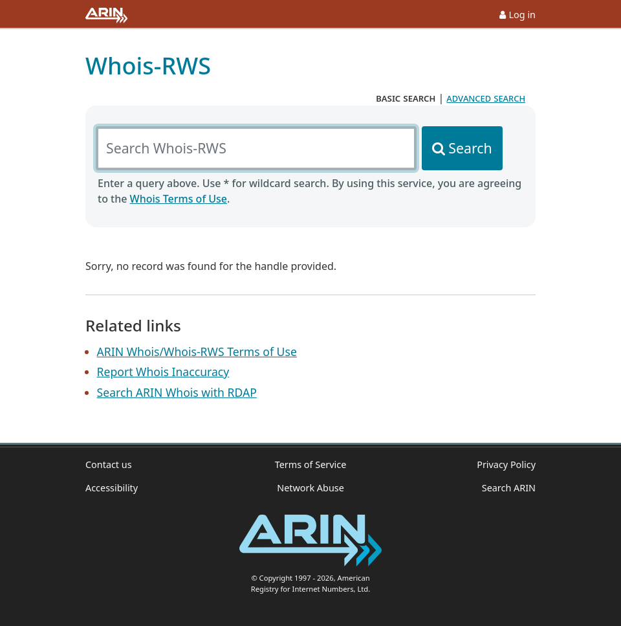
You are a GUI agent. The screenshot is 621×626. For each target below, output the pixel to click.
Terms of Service (311, 464)
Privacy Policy (506, 464)
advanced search (485, 98)
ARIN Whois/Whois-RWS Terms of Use (197, 351)
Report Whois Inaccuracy (163, 371)
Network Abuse (310, 488)
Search (470, 148)
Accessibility (111, 488)
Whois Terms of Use (178, 199)
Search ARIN (509, 488)
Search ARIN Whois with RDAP (177, 392)
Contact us (108, 464)
